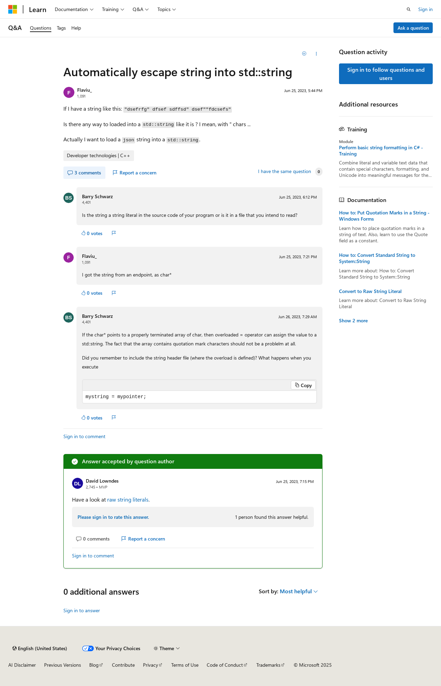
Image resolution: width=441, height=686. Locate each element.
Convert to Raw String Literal (370, 291)
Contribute (123, 665)
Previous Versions (62, 665)
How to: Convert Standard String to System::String (377, 258)
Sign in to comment (84, 436)
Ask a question (413, 27)
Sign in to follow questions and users (386, 73)
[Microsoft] (12, 9)
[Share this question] (316, 53)
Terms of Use (184, 665)
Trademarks (268, 665)
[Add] (304, 53)
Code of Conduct (225, 665)
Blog (94, 665)
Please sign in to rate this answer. (113, 517)
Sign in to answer (81, 610)
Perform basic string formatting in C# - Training (381, 150)
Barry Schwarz (97, 196)
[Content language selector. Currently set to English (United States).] (39, 648)
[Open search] (409, 9)
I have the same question (284, 171)
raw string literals (127, 499)
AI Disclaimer (22, 665)
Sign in (425, 9)
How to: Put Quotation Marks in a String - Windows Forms (384, 216)
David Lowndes (102, 480)
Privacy (150, 665)
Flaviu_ (84, 90)
